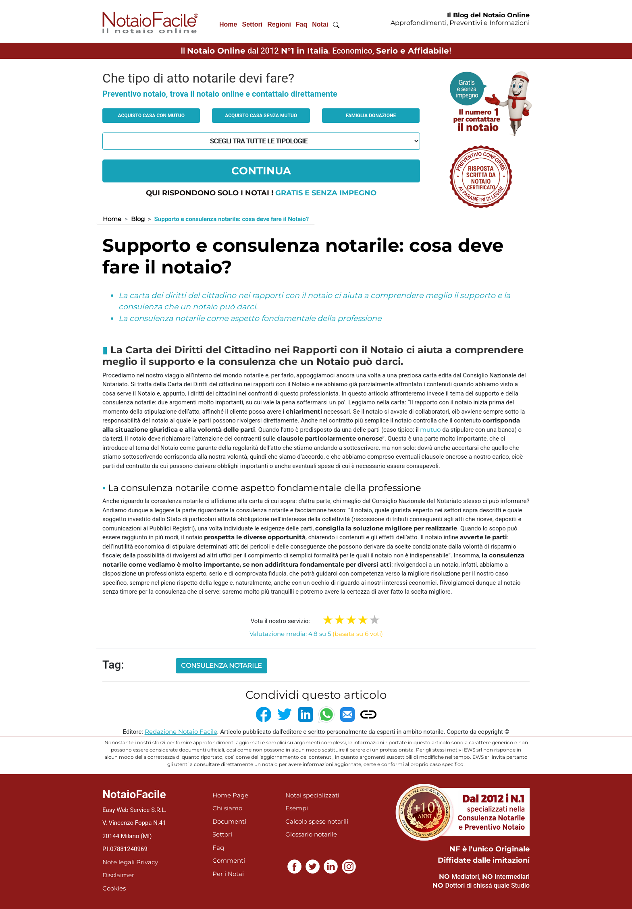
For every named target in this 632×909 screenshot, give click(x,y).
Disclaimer (118, 875)
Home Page (230, 795)
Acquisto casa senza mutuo (261, 115)
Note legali (118, 862)
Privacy (147, 862)
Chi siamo (227, 808)
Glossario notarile (311, 834)
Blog (138, 219)
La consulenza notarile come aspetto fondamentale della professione (249, 318)
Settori (252, 24)
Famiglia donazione (371, 115)
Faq (301, 24)
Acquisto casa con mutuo (151, 115)
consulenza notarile (221, 665)
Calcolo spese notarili (316, 821)
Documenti (229, 821)
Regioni (279, 24)
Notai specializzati (312, 795)
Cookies (114, 888)
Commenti (228, 860)
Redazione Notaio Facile (181, 731)
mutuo (430, 429)
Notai (320, 24)
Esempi (296, 808)
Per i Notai (228, 874)
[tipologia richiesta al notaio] (261, 141)
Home (228, 24)
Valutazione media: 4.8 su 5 (316, 634)
